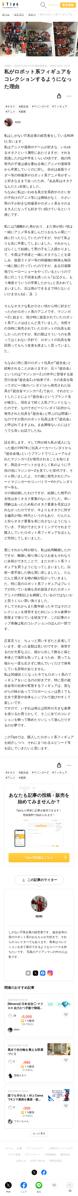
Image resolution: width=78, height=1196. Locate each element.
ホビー (32, 14)
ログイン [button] (53, 5)
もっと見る (39, 1133)
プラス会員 (14, 1154)
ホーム (6, 14)
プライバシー (32, 1154)
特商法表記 (56, 1160)
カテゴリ (19, 14)
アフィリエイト (35, 1148)
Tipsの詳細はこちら (46, 857)
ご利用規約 (50, 1154)
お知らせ (21, 1160)
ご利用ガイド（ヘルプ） (60, 1148)
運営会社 (65, 1154)
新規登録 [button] (68, 5)
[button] (59, 96)
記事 (19, 1148)
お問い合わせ (37, 1160)
